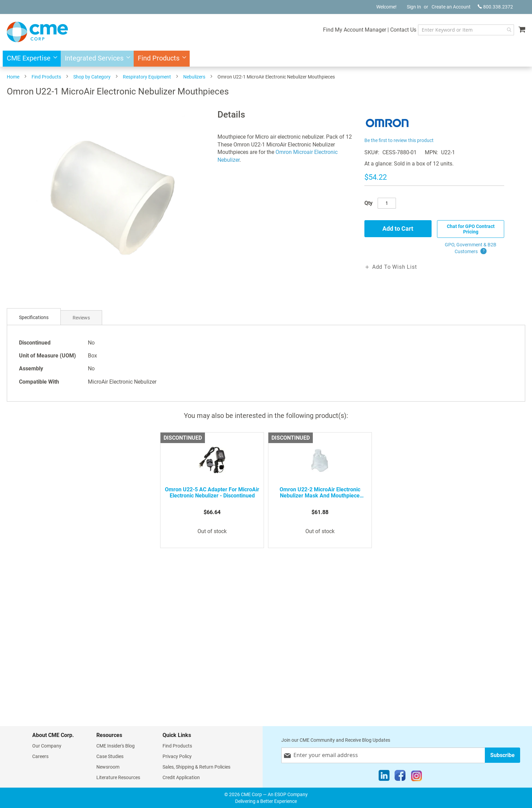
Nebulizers (194, 77)
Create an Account (451, 7)
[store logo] (37, 32)
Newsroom (107, 767)
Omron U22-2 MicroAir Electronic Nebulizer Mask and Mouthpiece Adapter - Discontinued (320, 493)
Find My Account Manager (354, 30)
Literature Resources (118, 777)
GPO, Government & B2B (470, 248)
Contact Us (403, 30)
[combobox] (466, 29)
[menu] (266, 59)
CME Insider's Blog (115, 746)
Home (13, 77)
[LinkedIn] (384, 777)
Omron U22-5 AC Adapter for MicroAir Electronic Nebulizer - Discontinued (212, 493)
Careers (40, 756)
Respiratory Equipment (147, 77)
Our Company (46, 746)
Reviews (81, 317)
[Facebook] (400, 777)
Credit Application (181, 777)
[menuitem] (30, 59)
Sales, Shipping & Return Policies (196, 767)
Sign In (414, 7)
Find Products (46, 77)
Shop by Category (92, 77)
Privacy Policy (177, 756)
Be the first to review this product (399, 140)
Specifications (34, 317)
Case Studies (110, 756)
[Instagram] (416, 777)
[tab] (34, 317)
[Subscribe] (502, 755)
